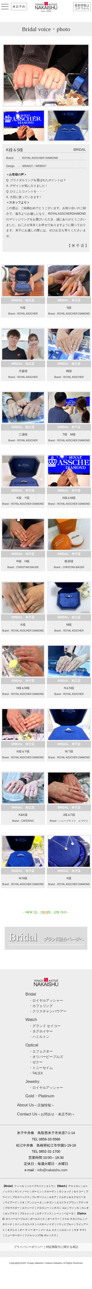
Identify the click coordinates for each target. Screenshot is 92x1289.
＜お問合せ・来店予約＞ (46, 1114)
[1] (35, 912)
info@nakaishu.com (52, 1170)
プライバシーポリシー (28, 1247)
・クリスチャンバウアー (48, 1011)
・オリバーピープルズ (46, 1057)
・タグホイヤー (41, 1031)
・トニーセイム (41, 1068)
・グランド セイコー (45, 1026)
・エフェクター (41, 1051)
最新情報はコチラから (82, 7)
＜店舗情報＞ (35, 1105)
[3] (42, 912)
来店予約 (19, 6)
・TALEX (36, 1073)
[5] (48, 912)
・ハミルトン (39, 1037)
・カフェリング (41, 1006)
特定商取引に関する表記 (62, 1247)
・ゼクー (36, 1062)
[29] (56, 912)
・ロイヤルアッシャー (46, 1000)
